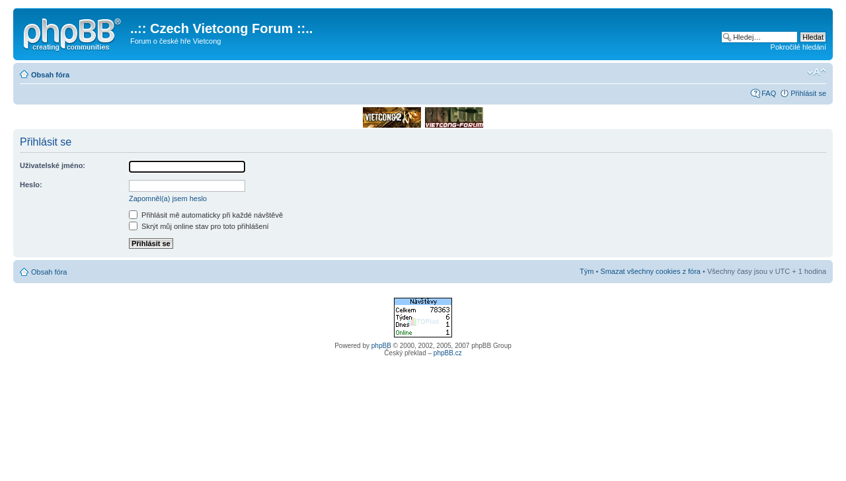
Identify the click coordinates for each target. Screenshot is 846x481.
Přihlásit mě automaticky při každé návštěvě (206, 215)
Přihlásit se (808, 93)
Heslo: (31, 185)
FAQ (768, 93)
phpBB (381, 345)
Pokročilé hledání (798, 47)
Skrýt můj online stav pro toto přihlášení (199, 226)
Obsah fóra (50, 75)
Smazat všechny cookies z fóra (650, 271)
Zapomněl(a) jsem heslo (168, 198)
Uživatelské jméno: (52, 165)
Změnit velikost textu (816, 72)
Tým (587, 271)
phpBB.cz (448, 353)
